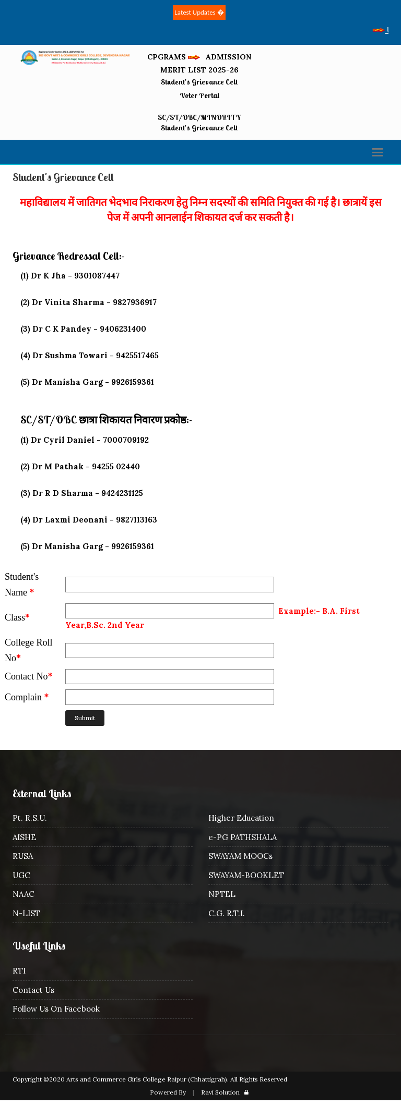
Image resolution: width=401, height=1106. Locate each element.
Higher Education (241, 818)
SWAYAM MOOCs (240, 856)
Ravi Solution (220, 1092)
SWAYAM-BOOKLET (246, 875)
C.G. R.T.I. (226, 913)
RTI (19, 971)
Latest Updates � (198, 12)
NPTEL (221, 894)
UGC (21, 875)
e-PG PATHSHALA (242, 837)
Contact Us (33, 990)
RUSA (23, 856)
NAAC (23, 894)
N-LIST (26, 913)
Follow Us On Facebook (56, 1009)
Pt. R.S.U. (30, 818)
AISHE (24, 837)
